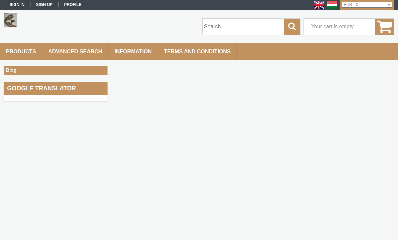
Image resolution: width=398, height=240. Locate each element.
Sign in (17, 4)
